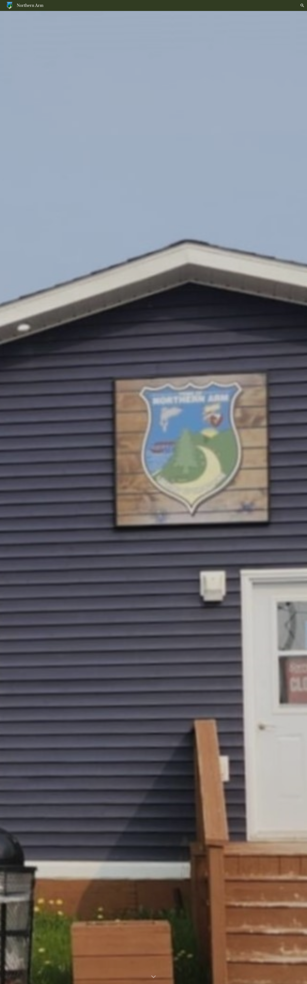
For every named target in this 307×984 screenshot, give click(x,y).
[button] (302, 5)
